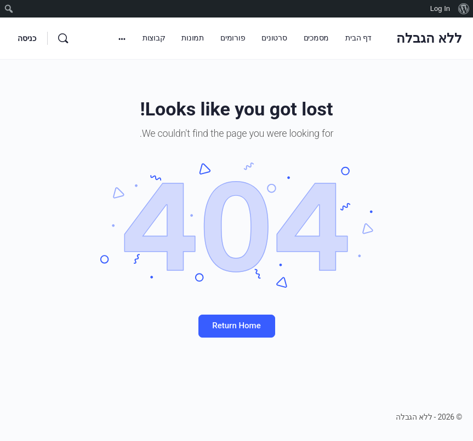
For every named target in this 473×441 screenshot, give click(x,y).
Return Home (236, 325)
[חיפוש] (63, 38)
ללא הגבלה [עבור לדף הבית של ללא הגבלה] (429, 38)
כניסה (27, 38)
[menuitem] (463, 9)
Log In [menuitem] (440, 8)
